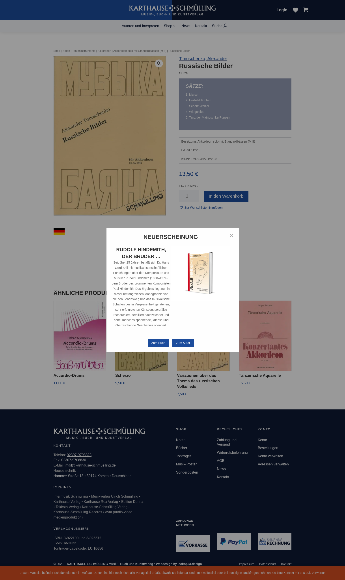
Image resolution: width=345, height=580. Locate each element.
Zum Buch (158, 343)
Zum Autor (183, 343)
